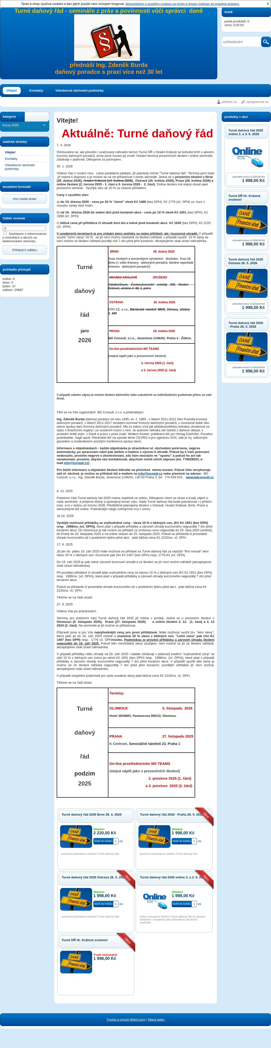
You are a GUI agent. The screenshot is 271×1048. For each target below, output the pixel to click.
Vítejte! (11, 90)
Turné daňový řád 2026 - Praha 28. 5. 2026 (245, 324)
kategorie (9, 116)
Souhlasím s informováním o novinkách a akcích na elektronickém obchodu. (24, 237)
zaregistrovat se (257, 102)
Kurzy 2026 (24, 125)
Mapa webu (156, 1019)
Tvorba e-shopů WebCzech (125, 1019)
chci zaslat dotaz (24, 199)
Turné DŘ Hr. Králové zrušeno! (85, 940)
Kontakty (36, 90)
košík (228, 12)
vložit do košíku (103, 840)
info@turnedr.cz (76, 463)
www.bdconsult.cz (200, 477)
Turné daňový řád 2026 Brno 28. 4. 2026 (91, 814)
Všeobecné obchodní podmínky (79, 90)
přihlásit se (229, 102)
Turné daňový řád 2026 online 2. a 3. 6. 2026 (245, 132)
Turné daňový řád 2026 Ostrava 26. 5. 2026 (245, 261)
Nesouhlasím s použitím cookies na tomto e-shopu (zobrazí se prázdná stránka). (182, 4)
